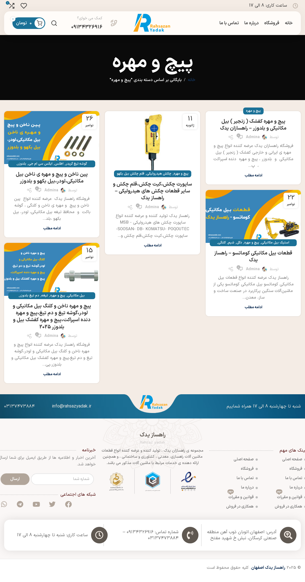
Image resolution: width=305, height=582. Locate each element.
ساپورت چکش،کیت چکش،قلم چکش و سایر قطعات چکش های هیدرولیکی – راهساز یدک (152, 196)
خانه (191, 85)
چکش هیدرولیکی (159, 178)
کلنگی (222, 247)
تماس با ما (247, 483)
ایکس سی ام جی (40, 169)
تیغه (44, 300)
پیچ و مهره (253, 116)
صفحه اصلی (246, 465)
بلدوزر (21, 169)
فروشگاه (249, 474)
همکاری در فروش (242, 512)
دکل (239, 247)
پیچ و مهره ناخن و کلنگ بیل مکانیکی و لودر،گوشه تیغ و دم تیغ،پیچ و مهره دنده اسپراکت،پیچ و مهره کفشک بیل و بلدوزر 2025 (52, 322)
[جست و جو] (54, 25)
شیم (231, 247)
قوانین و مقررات (242, 501)
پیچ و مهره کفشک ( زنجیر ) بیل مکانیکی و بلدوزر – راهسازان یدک (253, 130)
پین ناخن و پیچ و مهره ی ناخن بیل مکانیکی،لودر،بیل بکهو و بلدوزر (52, 183)
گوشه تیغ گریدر (76, 169)
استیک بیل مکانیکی (275, 247)
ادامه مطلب (253, 181)
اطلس (59, 169)
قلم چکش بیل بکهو (130, 178)
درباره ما (249, 493)
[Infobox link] (94, 26)
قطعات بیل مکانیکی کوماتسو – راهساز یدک (253, 262)
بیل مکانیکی (76, 300)
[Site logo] (153, 26)
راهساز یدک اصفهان (268, 573)
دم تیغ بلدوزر (29, 300)
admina (253, 142)
